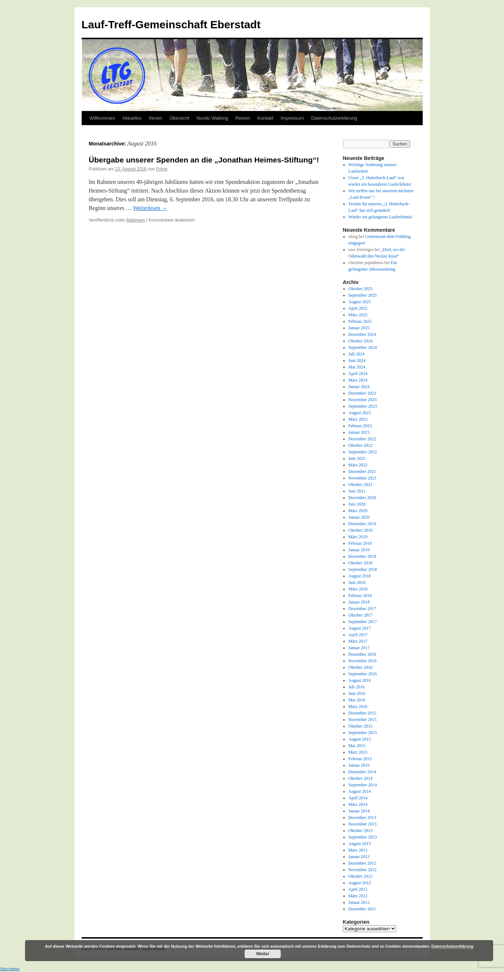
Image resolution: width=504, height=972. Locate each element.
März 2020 (357, 510)
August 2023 (359, 412)
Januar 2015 (358, 765)
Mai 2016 (356, 700)
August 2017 (359, 628)
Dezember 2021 (362, 471)
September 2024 (362, 347)
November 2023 (362, 399)
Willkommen (102, 118)
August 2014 (359, 791)
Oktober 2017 (360, 615)
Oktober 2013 (360, 830)
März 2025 (357, 314)
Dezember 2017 (362, 608)
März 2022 (357, 465)
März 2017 (357, 641)
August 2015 (359, 739)
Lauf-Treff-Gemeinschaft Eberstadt (171, 24)
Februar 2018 (360, 595)
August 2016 (359, 680)
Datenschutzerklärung (334, 118)
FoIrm (161, 169)
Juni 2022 (356, 458)
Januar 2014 (358, 811)
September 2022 (362, 451)
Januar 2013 (358, 856)
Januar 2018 (358, 602)
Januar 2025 (358, 327)
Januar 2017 (358, 647)
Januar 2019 (358, 549)
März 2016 (357, 706)
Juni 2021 (356, 491)
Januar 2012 (358, 902)
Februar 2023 (360, 425)
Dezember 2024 (362, 334)
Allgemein (135, 220)
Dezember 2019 (362, 523)
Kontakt (265, 118)
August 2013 (359, 843)
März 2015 (357, 752)
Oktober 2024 (360, 340)
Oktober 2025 (360, 288)
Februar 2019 (360, 543)
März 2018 (357, 589)
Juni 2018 (356, 582)
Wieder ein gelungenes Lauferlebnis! (380, 216)
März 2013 (357, 850)
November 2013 (362, 824)
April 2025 (357, 308)
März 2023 (357, 419)
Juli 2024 (356, 354)
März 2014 (357, 804)
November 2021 (362, 478)
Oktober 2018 (360, 562)
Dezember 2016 (362, 654)
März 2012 (357, 895)
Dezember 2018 (362, 556)
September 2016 (362, 673)
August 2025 (359, 301)
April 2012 (357, 889)
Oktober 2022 (360, 445)
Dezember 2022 (362, 438)
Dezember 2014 (362, 771)
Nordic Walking (212, 118)
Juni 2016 (356, 693)
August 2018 (359, 575)
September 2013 (362, 837)
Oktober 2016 (360, 667)
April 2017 (357, 634)
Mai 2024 (356, 367)
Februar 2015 (360, 758)
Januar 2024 (358, 386)
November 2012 (362, 869)
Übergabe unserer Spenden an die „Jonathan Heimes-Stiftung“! (204, 160)
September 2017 (362, 621)
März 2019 (357, 536)
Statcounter (10, 968)
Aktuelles (132, 118)
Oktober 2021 (360, 484)
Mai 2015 (356, 745)
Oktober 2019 (360, 530)
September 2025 (362, 295)
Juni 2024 (356, 360)
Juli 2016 (356, 686)
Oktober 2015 (360, 726)
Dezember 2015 (362, 713)
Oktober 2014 (360, 778)
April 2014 (357, 797)
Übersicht (179, 118)
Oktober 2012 (360, 876)
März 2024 (357, 380)
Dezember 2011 (362, 908)
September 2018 (362, 569)
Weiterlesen (150, 208)
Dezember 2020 (362, 497)
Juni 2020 (356, 504)
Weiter (262, 953)
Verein (155, 118)
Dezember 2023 (362, 393)
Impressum (292, 118)
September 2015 (362, 732)
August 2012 (359, 882)
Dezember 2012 (362, 863)
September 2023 (362, 406)
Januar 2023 (358, 432)
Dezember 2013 (362, 817)
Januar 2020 (358, 517)
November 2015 (362, 719)
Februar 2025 (360, 321)
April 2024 (357, 373)
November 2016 (362, 660)
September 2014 (362, 784)
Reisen (242, 118)
